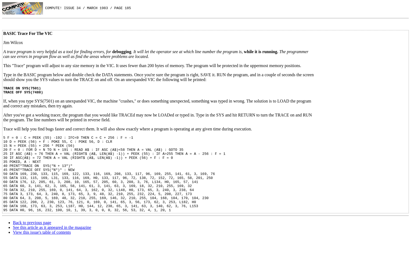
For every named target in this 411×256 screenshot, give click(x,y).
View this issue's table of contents (42, 249)
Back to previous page (32, 239)
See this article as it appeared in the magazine (52, 244)
